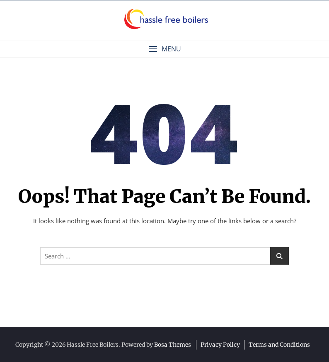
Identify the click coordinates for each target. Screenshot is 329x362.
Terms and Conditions (279, 344)
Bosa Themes (172, 344)
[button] (164, 49)
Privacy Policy (220, 344)
